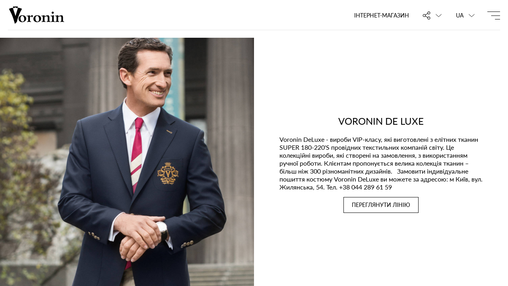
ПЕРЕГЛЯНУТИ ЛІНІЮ (381, 204)
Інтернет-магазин (381, 15)
